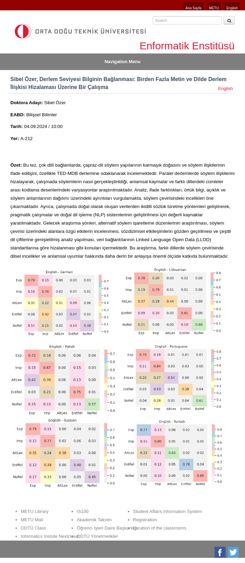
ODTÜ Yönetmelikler (97, 536)
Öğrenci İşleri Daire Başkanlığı (107, 528)
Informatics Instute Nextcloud (50, 536)
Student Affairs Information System (167, 511)
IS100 (82, 511)
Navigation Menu (122, 61)
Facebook (221, 552)
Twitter (234, 552)
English (232, 8)
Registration (145, 519)
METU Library (34, 511)
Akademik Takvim (94, 519)
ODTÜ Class (33, 528)
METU (214, 8)
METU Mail (32, 519)
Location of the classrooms (160, 528)
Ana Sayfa (193, 8)
